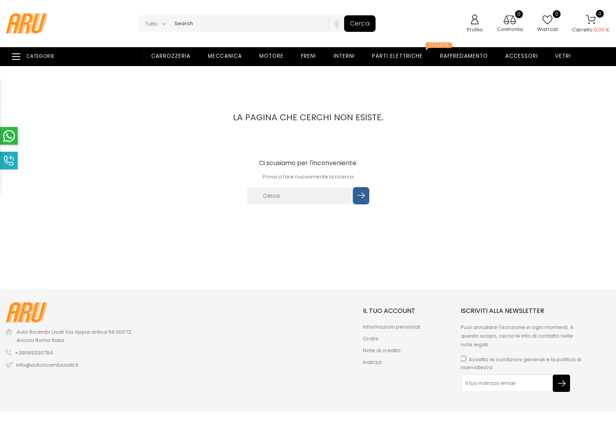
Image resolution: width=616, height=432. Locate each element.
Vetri (568, 56)
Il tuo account (389, 310)
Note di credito (382, 350)
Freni (313, 56)
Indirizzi (372, 362)
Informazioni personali (391, 327)
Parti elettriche (404, 54)
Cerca (360, 23)
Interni (349, 56)
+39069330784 (34, 353)
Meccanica (230, 56)
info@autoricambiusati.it (47, 365)
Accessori (526, 56)
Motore (276, 56)
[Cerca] (299, 195)
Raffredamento (469, 56)
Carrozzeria (175, 56)
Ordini (370, 338)
